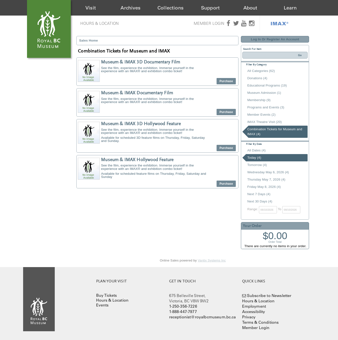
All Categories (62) (261, 71)
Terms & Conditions (260, 322)
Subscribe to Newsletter (269, 295)
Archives (130, 8)
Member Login (209, 23)
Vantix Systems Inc (212, 260)
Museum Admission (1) (264, 93)
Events (102, 305)
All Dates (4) (256, 150)
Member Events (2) (261, 114)
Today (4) (254, 157)
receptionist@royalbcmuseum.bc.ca (202, 316)
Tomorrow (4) (257, 165)
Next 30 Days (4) (259, 201)
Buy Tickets (106, 295)
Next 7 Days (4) (258, 194)
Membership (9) (259, 100)
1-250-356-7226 (183, 306)
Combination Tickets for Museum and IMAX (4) (274, 131)
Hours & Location (99, 23)
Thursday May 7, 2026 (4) (266, 179)
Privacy (249, 316)
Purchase (226, 81)
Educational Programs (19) (267, 85)
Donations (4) (257, 78)
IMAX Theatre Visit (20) (264, 122)
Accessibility (253, 311)
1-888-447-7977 (183, 311)
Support (210, 8)
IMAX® (280, 23)
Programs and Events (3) (265, 107)
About (250, 8)
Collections (170, 8)
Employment (254, 306)
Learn (290, 8)
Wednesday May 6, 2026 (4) (268, 172)
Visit (90, 8)
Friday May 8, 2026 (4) (264, 187)
